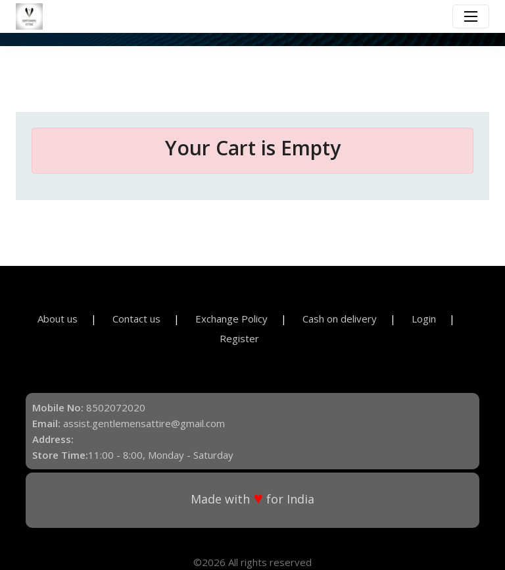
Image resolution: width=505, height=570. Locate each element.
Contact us (136, 318)
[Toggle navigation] (470, 16)
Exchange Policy (231, 318)
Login (424, 318)
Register (239, 338)
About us (57, 318)
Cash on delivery (339, 318)
